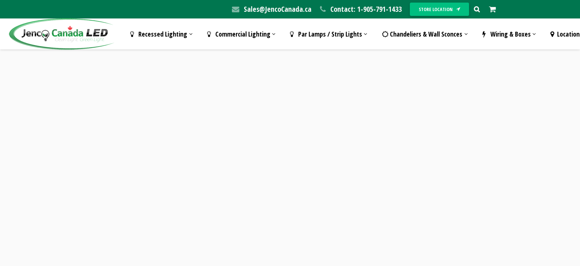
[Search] (477, 9)
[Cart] (492, 9)
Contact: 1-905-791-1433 (366, 9)
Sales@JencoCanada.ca (277, 9)
